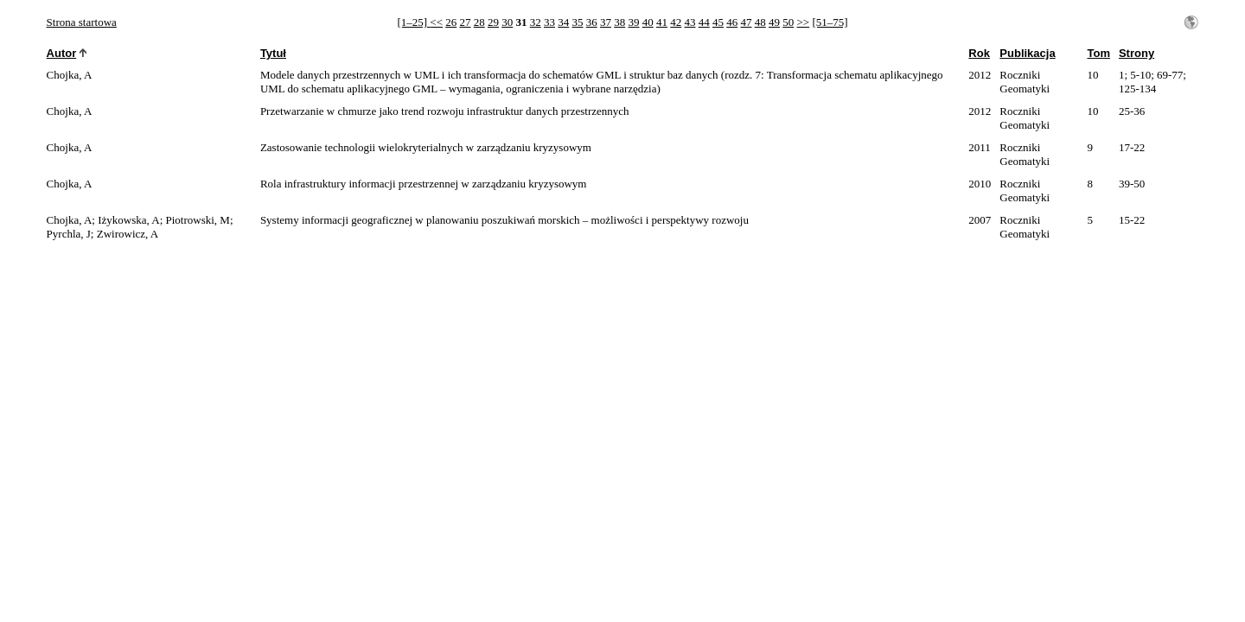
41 (661, 22)
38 (619, 22)
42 (675, 22)
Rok (979, 53)
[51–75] (829, 22)
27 (464, 22)
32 (535, 22)
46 (731, 22)
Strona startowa (82, 22)
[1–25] (413, 22)
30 (507, 22)
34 (563, 22)
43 (689, 22)
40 (648, 22)
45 (718, 22)
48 (760, 22)
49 (774, 22)
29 (493, 22)
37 (605, 22)
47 (745, 22)
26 (450, 22)
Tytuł (273, 53)
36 (591, 22)
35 (577, 22)
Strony (1136, 53)
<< (436, 22)
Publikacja (1027, 53)
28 (479, 22)
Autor (62, 53)
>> (802, 22)
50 (788, 22)
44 (704, 22)
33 (549, 22)
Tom (1098, 53)
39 (633, 22)
